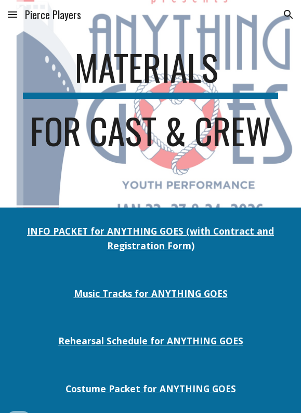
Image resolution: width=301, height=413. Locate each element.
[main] (150, 104)
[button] (12, 14)
